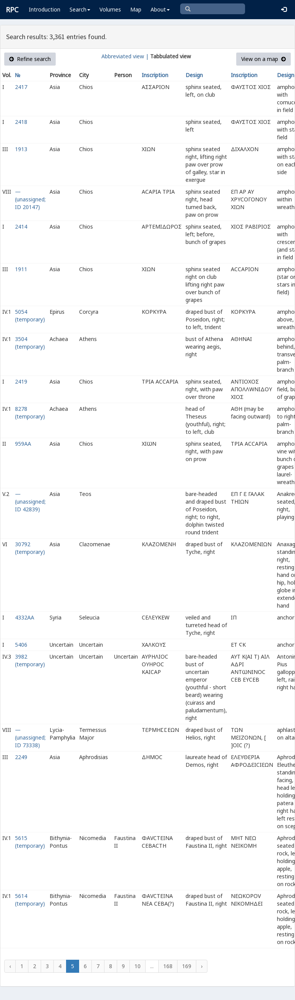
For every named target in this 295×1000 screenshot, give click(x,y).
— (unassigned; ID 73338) (30, 737)
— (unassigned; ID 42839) (30, 501)
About (160, 9)
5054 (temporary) (30, 315)
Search (80, 9)
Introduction (44, 9)
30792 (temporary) (30, 547)
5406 (21, 644)
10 (137, 966)
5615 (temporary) (30, 841)
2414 (21, 226)
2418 (21, 121)
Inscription (155, 75)
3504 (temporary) (30, 342)
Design (194, 75)
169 (186, 966)
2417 (21, 87)
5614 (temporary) (30, 899)
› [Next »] (201, 966)
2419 (21, 381)
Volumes (110, 9)
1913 (21, 149)
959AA (23, 443)
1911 (21, 269)
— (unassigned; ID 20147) (30, 199)
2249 (21, 757)
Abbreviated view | (125, 56)
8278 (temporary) (30, 412)
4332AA (24, 617)
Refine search (30, 59)
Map (135, 9)
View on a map (263, 59)
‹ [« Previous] (10, 966)
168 (167, 966)
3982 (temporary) (30, 660)
